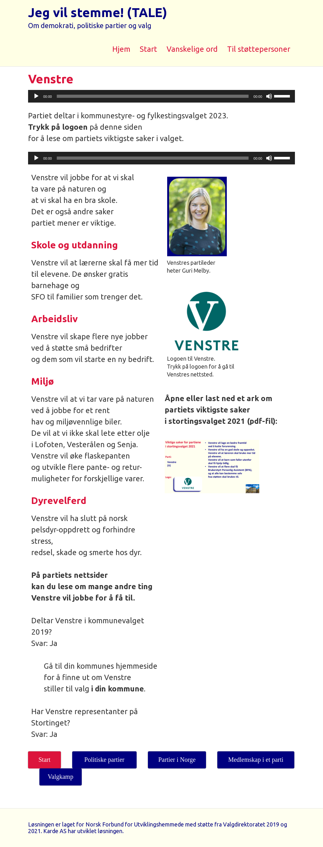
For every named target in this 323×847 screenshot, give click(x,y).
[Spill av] (36, 96)
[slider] (152, 96)
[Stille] (269, 96)
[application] (161, 96)
